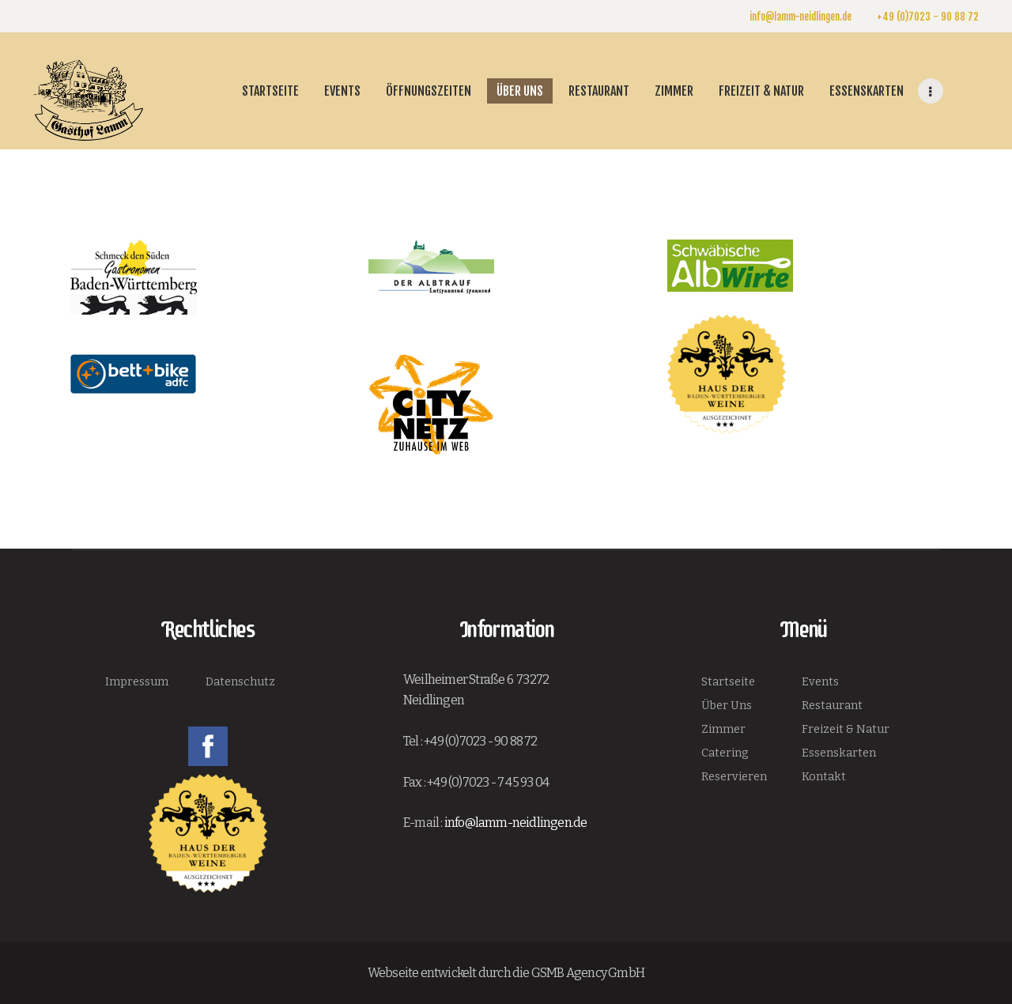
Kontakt (824, 776)
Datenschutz (240, 682)
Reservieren (734, 776)
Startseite (728, 682)
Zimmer (723, 729)
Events (820, 682)
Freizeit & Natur (845, 729)
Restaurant (832, 705)
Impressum (136, 682)
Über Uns (726, 705)
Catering (725, 753)
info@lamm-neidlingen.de (515, 822)
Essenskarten (839, 753)
